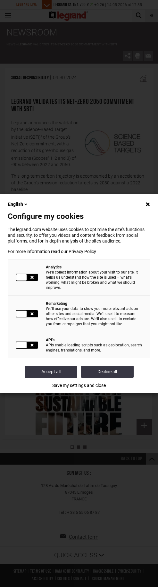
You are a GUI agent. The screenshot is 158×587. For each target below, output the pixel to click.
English (18, 204)
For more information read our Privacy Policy (52, 251)
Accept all (51, 371)
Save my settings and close (79, 385)
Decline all (107, 371)
